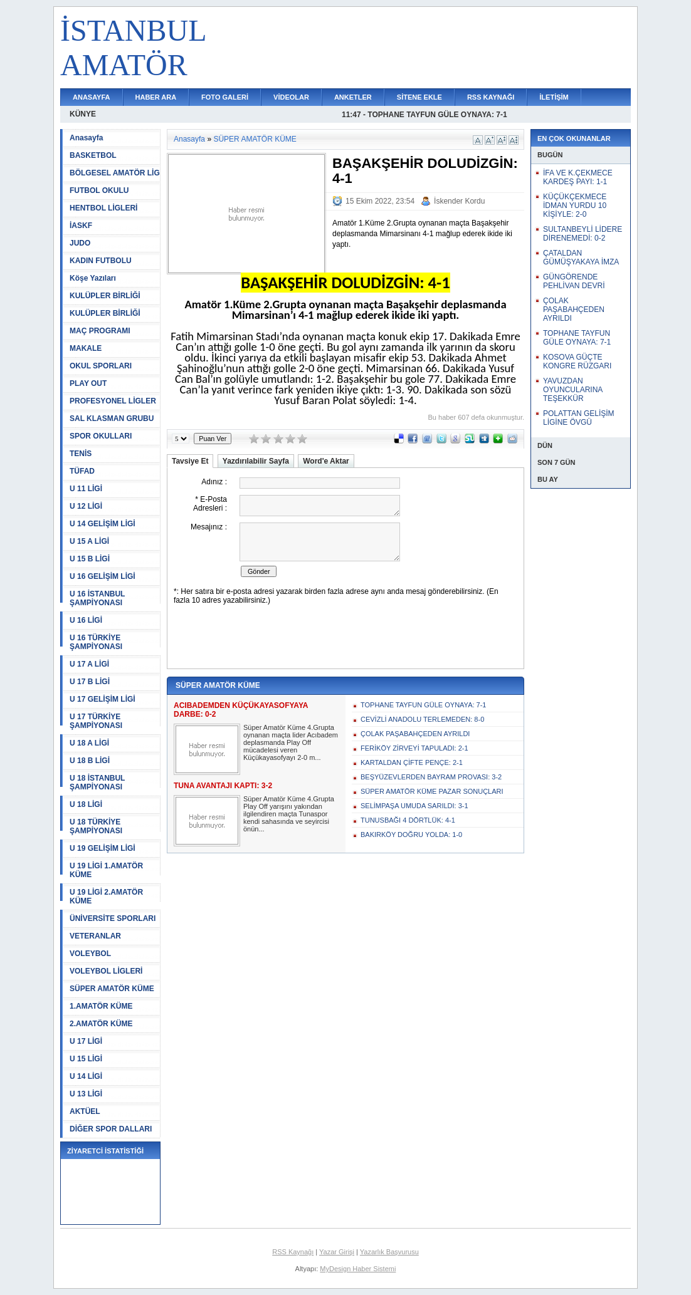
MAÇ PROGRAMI (100, 330)
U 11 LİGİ (86, 488)
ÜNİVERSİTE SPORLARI (113, 918)
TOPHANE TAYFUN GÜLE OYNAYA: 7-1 (424, 705)
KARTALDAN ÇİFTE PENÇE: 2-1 (412, 762)
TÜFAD (82, 471)
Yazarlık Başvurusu (389, 1252)
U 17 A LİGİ (89, 664)
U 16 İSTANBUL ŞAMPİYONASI (97, 598)
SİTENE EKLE (419, 97)
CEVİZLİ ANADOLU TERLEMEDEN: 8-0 (422, 719)
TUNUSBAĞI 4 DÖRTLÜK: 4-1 (408, 820)
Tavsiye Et (190, 461)
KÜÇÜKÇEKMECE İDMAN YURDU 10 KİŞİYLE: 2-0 (574, 205)
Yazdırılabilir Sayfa (256, 461)
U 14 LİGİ (86, 1076)
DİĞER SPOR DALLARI (111, 1129)
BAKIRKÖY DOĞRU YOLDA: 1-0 (411, 834)
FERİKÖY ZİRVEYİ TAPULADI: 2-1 (414, 748)
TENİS (81, 453)
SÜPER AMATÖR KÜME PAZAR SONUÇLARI (432, 791)
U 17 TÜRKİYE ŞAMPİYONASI (96, 721)
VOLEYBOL (90, 953)
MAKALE (86, 348)
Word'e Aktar (326, 461)
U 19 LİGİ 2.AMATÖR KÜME (106, 896)
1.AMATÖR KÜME (101, 1006)
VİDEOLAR (291, 97)
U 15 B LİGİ (90, 558)
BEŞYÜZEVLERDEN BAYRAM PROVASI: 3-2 (431, 777)
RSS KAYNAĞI (490, 97)
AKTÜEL (85, 1111)
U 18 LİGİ (86, 804)
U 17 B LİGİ (90, 681)
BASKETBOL (93, 155)
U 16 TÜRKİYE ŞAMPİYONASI (96, 642)
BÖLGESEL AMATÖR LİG (115, 173)
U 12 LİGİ (86, 506)
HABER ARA (156, 97)
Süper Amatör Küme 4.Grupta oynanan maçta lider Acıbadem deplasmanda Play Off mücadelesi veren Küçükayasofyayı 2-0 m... (290, 742)
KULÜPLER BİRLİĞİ (105, 295)
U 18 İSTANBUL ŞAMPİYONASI (97, 782)
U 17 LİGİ (86, 1041)
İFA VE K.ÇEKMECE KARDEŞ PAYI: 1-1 (578, 177)
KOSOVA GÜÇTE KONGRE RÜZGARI (577, 361)
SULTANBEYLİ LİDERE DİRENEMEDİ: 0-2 (582, 233)
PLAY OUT (88, 383)
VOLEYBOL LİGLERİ (106, 971)
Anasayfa (86, 137)
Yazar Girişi (336, 1252)
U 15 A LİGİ (89, 541)
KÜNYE (83, 114)
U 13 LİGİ (86, 1094)
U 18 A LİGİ (89, 743)
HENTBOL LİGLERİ (103, 208)
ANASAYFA (91, 97)
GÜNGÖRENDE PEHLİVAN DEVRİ (573, 281)
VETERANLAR (95, 936)
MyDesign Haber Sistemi (358, 1268)
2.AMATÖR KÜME (101, 1023)
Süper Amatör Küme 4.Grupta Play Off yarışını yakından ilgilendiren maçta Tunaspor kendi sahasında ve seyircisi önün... (288, 814)
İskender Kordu (459, 201)
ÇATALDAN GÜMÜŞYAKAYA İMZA (581, 257)
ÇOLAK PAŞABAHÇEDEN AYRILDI (415, 733)
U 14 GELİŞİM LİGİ (102, 523)
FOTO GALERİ (224, 97)
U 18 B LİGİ (90, 760)
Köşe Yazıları (93, 278)
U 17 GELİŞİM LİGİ (102, 699)
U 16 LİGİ (86, 620)
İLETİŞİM (553, 97)
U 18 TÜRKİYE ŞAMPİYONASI (96, 826)
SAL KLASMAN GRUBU (112, 418)
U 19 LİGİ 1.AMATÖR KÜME (106, 870)
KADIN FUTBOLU (101, 260)
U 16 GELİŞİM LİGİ (102, 576)
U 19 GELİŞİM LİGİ (102, 848)
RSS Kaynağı (293, 1252)
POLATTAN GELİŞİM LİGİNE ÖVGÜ (579, 418)
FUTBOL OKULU (99, 190)
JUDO (80, 243)
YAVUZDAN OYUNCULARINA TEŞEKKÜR (573, 390)
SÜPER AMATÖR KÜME (112, 988)
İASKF (81, 225)
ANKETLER (353, 97)
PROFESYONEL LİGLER (113, 401)
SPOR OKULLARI (101, 436)
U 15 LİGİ (86, 1058)
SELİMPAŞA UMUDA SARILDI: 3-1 (414, 805)
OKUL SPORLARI (101, 365)
